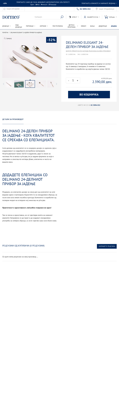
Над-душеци (18, 26)
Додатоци (103, 26)
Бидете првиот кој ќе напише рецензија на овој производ (88, 51)
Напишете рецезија (107, 246)
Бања (92, 26)
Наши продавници (106, 9)
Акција (114, 26)
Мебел (83, 26)
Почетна (5, 32)
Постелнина (58, 26)
